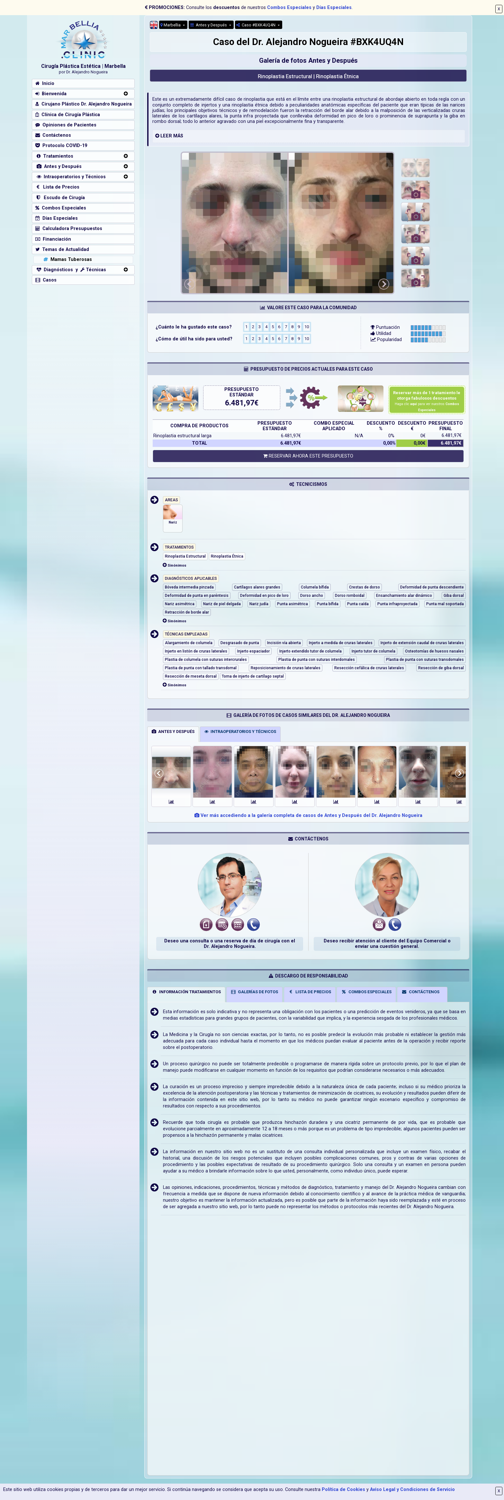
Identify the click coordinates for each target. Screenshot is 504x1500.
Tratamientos (54, 156)
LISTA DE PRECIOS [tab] (309, 991)
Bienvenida (51, 94)
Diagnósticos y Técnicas (70, 270)
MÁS (178, 136)
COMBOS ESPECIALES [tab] (366, 991)
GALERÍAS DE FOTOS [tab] (254, 991)
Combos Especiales (289, 7)
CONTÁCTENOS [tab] (420, 991)
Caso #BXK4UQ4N (256, 25)
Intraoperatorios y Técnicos (70, 177)
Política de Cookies (343, 1489)
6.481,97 (239, 403)
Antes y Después (209, 25)
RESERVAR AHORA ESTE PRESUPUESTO (308, 456)
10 (306, 326)
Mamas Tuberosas (67, 259)
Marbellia (171, 25)
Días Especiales (334, 7)
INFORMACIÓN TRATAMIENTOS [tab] (186, 991)
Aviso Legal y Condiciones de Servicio (412, 1489)
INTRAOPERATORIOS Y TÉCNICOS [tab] (240, 731)
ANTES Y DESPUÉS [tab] (173, 731)
